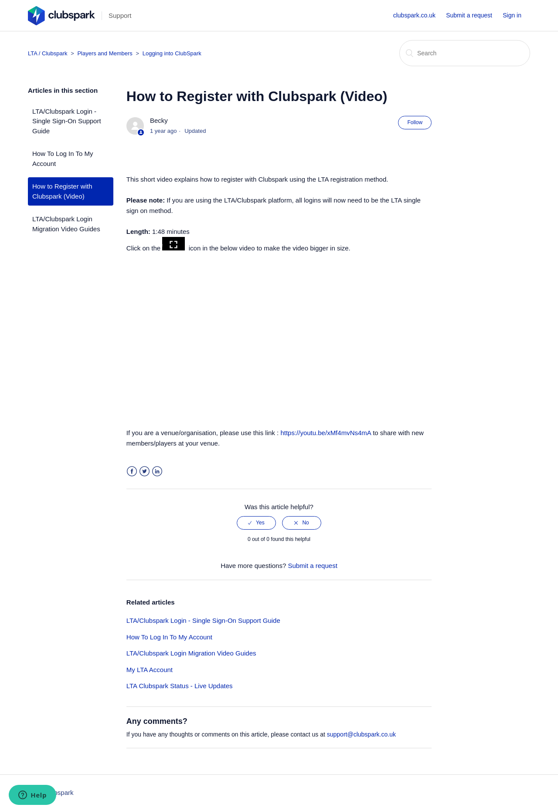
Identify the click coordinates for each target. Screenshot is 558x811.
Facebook (131, 471)
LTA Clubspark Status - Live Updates (179, 685)
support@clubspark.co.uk (361, 734)
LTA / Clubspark (48, 53)
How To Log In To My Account (62, 158)
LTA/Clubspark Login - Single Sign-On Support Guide (66, 121)
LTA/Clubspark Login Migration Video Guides (66, 224)
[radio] (256, 522)
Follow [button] (414, 122)
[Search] (464, 53)
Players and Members (105, 53)
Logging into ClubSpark (172, 53)
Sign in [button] (512, 15)
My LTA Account (149, 669)
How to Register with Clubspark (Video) (62, 191)
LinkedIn (157, 471)
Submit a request (469, 15)
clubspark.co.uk (414, 15)
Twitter (144, 471)
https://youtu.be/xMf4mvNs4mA (325, 432)
